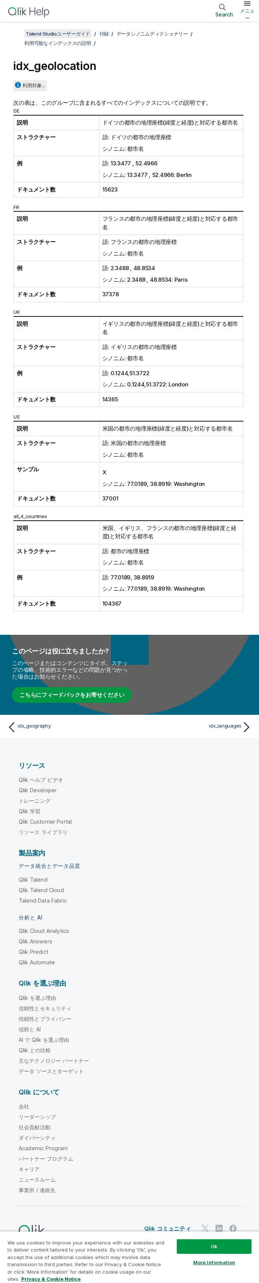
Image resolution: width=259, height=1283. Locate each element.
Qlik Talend (33, 879)
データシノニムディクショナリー (152, 34)
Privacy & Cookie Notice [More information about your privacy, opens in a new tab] (51, 1279)
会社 (24, 1106)
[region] (129, 1257)
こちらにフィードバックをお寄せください (71, 694)
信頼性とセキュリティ (45, 1008)
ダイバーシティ (37, 1138)
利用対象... (33, 85)
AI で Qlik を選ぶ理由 (44, 1039)
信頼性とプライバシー (45, 1019)
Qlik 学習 (29, 811)
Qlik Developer (38, 790)
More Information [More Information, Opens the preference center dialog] (214, 1262)
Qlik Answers (35, 941)
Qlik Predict (33, 952)
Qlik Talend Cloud (41, 890)
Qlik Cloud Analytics (44, 931)
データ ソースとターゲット (51, 1071)
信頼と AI (30, 1029)
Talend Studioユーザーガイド (58, 34)
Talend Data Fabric (43, 900)
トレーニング (34, 800)
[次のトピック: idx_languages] (192, 727)
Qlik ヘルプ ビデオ (41, 780)
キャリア (29, 1169)
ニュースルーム (37, 1179)
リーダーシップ (37, 1117)
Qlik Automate (37, 962)
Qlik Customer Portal (45, 821)
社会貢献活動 (34, 1127)
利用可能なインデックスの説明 (57, 43)
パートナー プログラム (46, 1158)
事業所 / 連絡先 (37, 1190)
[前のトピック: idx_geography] (66, 727)
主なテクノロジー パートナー (54, 1060)
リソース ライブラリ (43, 832)
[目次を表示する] (15, 34)
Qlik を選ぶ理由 (37, 998)
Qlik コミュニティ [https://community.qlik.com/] (167, 1228)
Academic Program (43, 1148)
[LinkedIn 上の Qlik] (219, 1228)
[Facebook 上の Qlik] (233, 1228)
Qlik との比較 (35, 1050)
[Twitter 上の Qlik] (205, 1228)
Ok (214, 1246)
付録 (104, 34)
